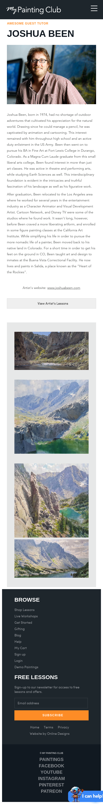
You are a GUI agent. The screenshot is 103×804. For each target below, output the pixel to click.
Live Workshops (26, 616)
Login (18, 660)
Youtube (51, 772)
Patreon (51, 791)
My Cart (20, 648)
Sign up (20, 654)
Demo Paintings (26, 667)
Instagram (51, 778)
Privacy (63, 727)
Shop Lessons (24, 610)
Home (34, 727)
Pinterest (51, 784)
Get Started (23, 622)
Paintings (51, 759)
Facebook (51, 765)
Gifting (19, 629)
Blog (17, 635)
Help (17, 641)
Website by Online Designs (50, 733)
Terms (48, 727)
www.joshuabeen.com (63, 288)
